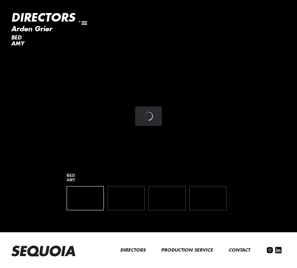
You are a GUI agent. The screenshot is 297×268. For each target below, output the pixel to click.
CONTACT (240, 250)
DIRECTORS (133, 250)
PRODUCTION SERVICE (187, 250)
